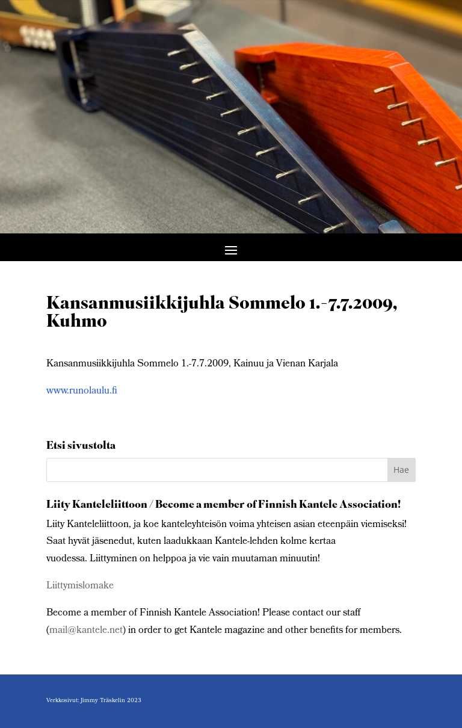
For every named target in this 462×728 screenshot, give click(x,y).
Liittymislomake (80, 586)
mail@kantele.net (86, 631)
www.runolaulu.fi (81, 391)
